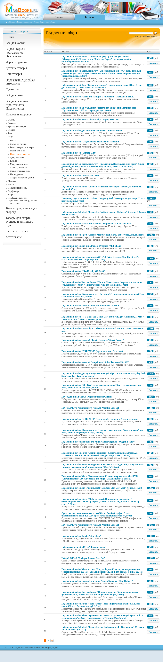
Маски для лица (17, 150)
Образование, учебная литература (20, 81)
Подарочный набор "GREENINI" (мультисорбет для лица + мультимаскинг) (100, 419)
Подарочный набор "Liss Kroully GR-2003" (83, 271)
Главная (59, 17)
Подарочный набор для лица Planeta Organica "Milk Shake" (91, 246)
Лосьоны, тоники (18, 144)
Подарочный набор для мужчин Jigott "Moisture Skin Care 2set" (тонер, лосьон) (101, 488)
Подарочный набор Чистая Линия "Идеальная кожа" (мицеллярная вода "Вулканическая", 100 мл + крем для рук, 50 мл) (98, 109)
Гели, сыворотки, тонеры (22, 147)
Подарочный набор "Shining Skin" (78, 153)
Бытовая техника (17, 231)
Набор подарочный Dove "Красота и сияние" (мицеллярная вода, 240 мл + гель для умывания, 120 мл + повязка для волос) (101, 86)
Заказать (153, 63)
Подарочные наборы (20, 154)
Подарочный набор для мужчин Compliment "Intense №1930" (92, 130)
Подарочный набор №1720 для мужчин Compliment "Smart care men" (96, 223)
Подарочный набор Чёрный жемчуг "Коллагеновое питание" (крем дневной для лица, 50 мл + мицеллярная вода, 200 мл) (102, 431)
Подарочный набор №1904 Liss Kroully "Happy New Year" (90, 119)
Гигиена (12, 123)
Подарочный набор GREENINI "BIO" (80, 175)
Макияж (12, 181)
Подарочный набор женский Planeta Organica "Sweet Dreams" (92, 340)
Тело (10, 133)
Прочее (11, 130)
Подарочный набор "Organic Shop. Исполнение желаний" (90, 141)
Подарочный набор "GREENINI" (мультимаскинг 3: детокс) (92, 351)
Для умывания (17, 157)
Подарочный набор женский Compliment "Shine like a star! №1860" (95, 362)
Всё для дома (14, 95)
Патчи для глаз (17, 174)
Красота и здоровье (24, 22)
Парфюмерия (14, 191)
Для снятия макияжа (20, 171)
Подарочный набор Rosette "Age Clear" (81, 536)
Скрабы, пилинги (18, 167)
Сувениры (12, 89)
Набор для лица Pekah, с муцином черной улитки (86, 397)
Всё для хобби (15, 43)
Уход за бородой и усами (22, 177)
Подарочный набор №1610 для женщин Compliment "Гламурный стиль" (98, 96)
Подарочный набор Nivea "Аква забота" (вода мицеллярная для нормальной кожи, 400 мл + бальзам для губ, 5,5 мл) (100, 605)
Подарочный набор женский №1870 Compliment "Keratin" (91, 305)
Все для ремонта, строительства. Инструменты (17, 104)
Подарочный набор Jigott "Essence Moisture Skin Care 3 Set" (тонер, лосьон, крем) (102, 235)
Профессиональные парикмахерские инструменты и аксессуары (22, 200)
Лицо (36, 22)
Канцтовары (14, 74)
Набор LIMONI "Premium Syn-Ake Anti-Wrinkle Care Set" (90, 408)
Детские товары (16, 68)
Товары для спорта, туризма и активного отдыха (19, 221)
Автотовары (14, 237)
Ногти (11, 184)
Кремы (13, 161)
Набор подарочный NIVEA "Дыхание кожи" (84, 547)
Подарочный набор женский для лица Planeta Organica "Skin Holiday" (97, 581)
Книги (10, 37)
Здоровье (12, 194)
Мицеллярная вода (19, 164)
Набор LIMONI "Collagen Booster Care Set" (83, 558)
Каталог (90, 17)
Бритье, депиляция (17, 126)
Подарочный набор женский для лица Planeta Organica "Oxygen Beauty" (98, 442)
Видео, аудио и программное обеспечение (15, 52)
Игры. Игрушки (16, 62)
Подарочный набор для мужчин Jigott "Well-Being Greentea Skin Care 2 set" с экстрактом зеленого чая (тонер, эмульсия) (100, 258)
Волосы (11, 120)
